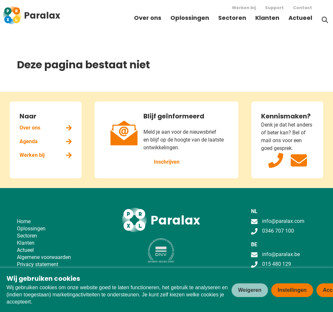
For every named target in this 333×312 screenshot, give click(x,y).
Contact (302, 7)
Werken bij (244, 7)
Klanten (267, 18)
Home (24, 221)
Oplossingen (189, 18)
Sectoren (232, 18)
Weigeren (249, 290)
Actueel (300, 18)
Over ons (147, 18)
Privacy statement (37, 264)
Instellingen (292, 290)
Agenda (46, 141)
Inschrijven (167, 162)
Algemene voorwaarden (44, 257)
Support (274, 7)
